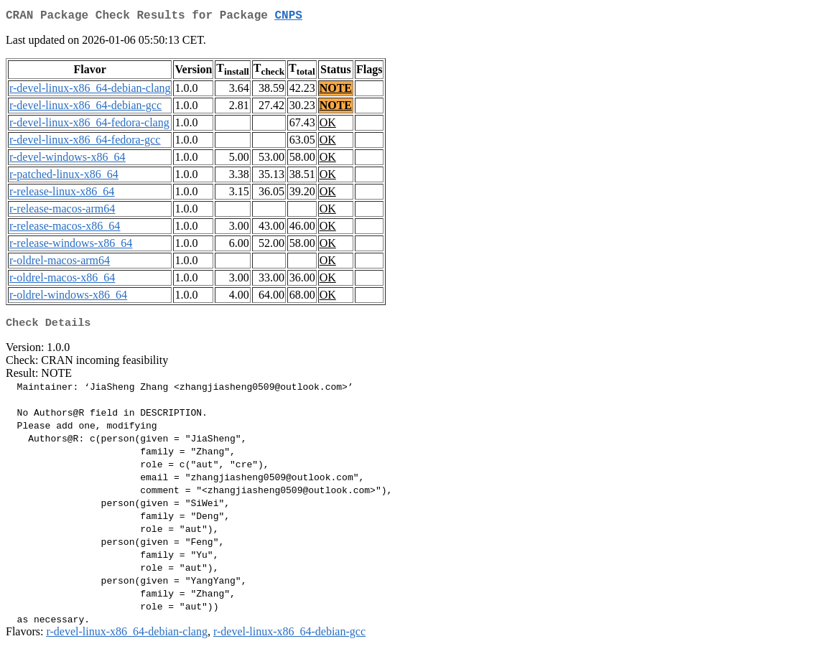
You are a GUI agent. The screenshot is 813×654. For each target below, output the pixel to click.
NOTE (336, 91)
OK (328, 125)
